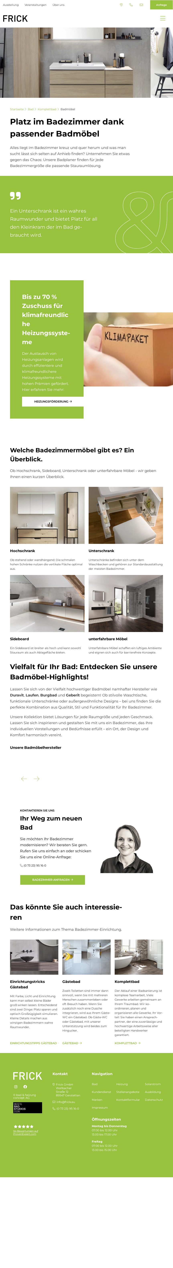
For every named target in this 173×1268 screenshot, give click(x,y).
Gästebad (71, 1051)
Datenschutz (154, 1169)
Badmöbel (68, 109)
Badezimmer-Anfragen (51, 949)
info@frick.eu (141, 4)
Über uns (58, 4)
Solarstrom (153, 1153)
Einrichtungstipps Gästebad (33, 1112)
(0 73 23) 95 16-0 (131, 4)
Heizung (122, 1153)
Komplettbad (47, 109)
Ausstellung (11, 4)
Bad (30, 109)
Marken (97, 1169)
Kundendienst (101, 1161)
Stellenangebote (127, 1161)
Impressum (100, 1177)
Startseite (17, 109)
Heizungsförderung (51, 401)
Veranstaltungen (36, 4)
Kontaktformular (128, 1169)
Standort (121, 4)
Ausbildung (153, 1161)
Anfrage (161, 4)
